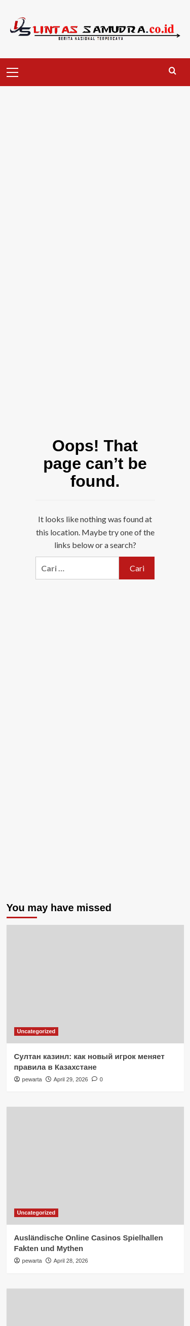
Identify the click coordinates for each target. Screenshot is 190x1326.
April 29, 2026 (71, 1079)
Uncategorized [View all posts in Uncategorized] (36, 1031)
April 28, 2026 (71, 1261)
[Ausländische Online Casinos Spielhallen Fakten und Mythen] (95, 1166)
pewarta (32, 1079)
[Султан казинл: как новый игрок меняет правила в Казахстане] (95, 984)
